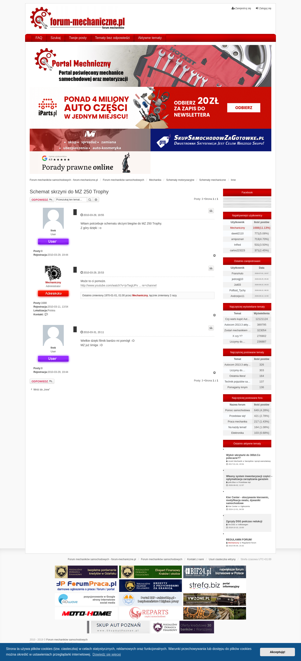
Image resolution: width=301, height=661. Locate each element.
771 (257, 233)
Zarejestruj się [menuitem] (241, 8)
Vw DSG (231, 525)
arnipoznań (237, 239)
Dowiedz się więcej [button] (107, 654)
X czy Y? (237, 336)
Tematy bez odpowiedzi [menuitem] (112, 38)
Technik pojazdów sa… (237, 381)
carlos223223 (237, 250)
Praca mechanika (237, 421)
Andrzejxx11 (237, 296)
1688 (44, 303)
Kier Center (233, 506)
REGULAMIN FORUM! (239, 539)
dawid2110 (237, 233)
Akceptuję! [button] (277, 652)
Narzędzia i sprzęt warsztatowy (258, 461)
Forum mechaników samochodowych (67, 639)
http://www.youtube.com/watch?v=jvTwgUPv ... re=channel (118, 285)
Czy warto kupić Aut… (237, 319)
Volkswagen (243, 525)
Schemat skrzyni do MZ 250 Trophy (69, 191)
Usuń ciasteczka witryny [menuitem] (222, 559)
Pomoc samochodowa (237, 410)
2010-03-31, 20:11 (92, 332)
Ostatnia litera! (237, 376)
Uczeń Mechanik (235, 461)
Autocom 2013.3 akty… (237, 324)
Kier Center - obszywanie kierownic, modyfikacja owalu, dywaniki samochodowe (247, 500)
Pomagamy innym (237, 387)
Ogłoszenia (245, 506)
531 (257, 244)
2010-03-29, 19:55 (92, 215)
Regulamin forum (249, 543)
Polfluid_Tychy (237, 290)
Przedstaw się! (237, 416)
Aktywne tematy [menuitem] (150, 38)
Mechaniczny (53, 282)
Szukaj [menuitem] (56, 38)
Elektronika (237, 432)
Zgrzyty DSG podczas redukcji (244, 521)
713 (257, 239)
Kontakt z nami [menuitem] (195, 559)
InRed (237, 244)
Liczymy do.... (237, 341)
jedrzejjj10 (237, 279)
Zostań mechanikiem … (237, 330)
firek (53, 230)
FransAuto (237, 273)
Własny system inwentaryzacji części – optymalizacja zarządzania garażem (249, 478)
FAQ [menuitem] (39, 38)
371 (257, 250)
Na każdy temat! (237, 427)
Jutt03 (237, 284)
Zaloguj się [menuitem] (263, 8)
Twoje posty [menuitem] (78, 38)
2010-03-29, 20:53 (92, 272)
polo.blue (232, 482)
